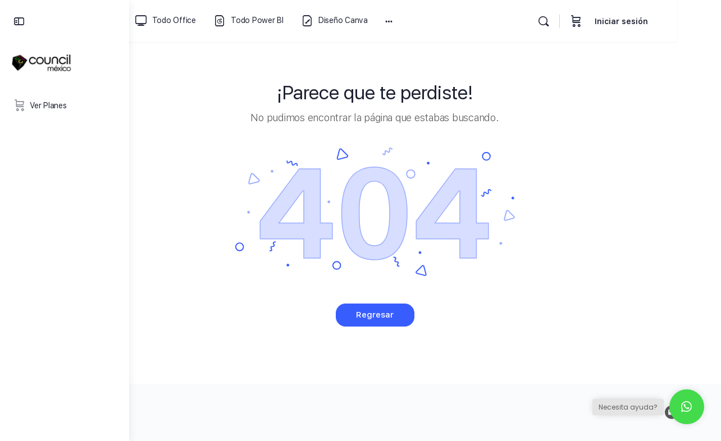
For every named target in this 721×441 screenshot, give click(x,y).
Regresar (425, 315)
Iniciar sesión (665, 21)
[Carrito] (620, 21)
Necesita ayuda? (628, 407)
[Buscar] (587, 21)
